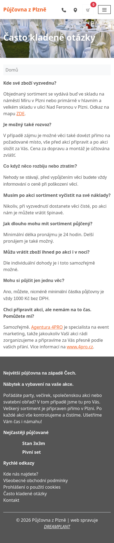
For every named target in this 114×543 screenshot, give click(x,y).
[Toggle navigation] (104, 9)
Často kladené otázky (25, 494)
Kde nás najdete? (20, 474)
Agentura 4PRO (47, 327)
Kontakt (11, 500)
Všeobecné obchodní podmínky (35, 480)
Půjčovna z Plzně (24, 9)
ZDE (20, 114)
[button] (88, 9)
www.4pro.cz (80, 347)
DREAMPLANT (57, 527)
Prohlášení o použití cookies (32, 487)
